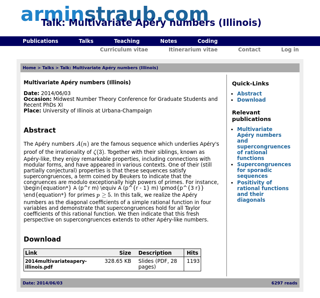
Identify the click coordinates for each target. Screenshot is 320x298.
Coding (208, 41)
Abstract (249, 94)
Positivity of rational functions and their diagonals (263, 191)
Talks (86, 41)
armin (114, 14)
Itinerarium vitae (193, 50)
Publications (40, 41)
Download (251, 100)
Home (29, 67)
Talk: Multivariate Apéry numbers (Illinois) (109, 67)
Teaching (126, 41)
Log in (290, 50)
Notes (168, 41)
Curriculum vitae (124, 50)
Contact (249, 50)
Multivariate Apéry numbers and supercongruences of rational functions (263, 143)
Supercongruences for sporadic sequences (264, 170)
